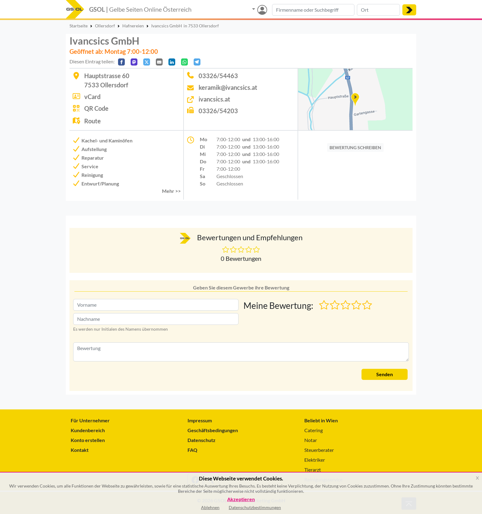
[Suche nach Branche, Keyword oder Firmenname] (313, 10)
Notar (310, 440)
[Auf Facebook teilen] (121, 62)
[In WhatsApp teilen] (184, 62)
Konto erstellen (88, 440)
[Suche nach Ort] (378, 10)
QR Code (96, 108)
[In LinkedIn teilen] (171, 62)
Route (92, 121)
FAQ (192, 450)
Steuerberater (319, 450)
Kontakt (80, 450)
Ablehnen (210, 507)
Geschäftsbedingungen (213, 430)
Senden (384, 374)
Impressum (200, 420)
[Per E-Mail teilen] (159, 62)
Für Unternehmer (90, 420)
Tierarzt (312, 469)
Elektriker (314, 460)
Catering (313, 430)
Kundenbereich (88, 430)
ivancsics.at (214, 99)
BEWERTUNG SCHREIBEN (355, 147)
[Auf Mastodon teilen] (134, 62)
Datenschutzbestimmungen (255, 507)
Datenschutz (201, 440)
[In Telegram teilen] (197, 62)
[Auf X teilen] (146, 62)
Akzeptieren (241, 499)
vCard (92, 96)
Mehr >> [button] (171, 191)
